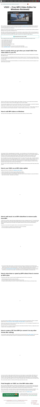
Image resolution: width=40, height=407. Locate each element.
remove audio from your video (11, 268)
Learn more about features (33, 395)
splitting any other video (17, 170)
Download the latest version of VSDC (20, 37)
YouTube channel (29, 391)
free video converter (30, 334)
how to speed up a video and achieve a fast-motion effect (16, 321)
